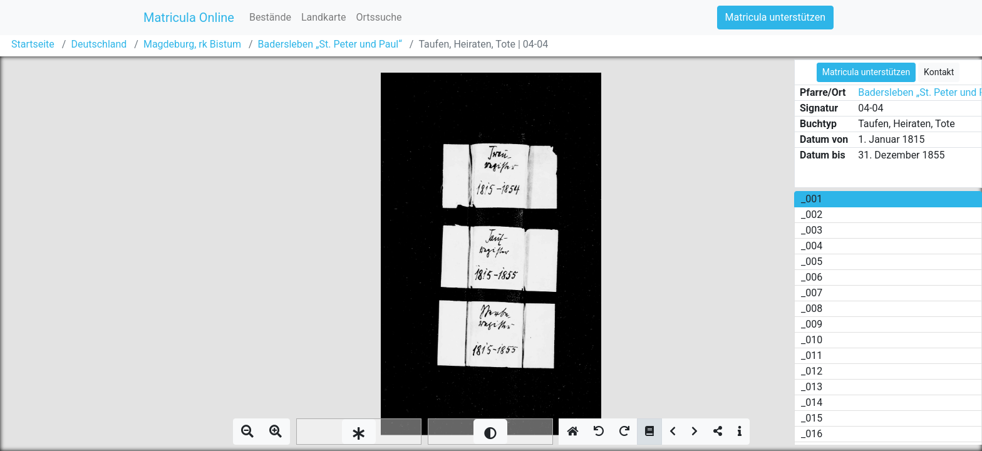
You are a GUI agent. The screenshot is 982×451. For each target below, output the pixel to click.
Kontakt (939, 72)
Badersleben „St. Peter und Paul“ (330, 44)
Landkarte (323, 17)
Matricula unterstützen (775, 17)
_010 (811, 340)
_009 (811, 324)
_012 (811, 371)
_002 (811, 214)
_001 (811, 199)
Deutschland (99, 44)
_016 (811, 434)
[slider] (358, 431)
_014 (811, 402)
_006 (811, 277)
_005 (811, 261)
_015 (811, 418)
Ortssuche (378, 17)
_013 (811, 387)
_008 (811, 308)
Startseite (32, 44)
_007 (811, 293)
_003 (811, 230)
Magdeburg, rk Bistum (192, 44)
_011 (811, 355)
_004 (811, 246)
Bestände (270, 17)
